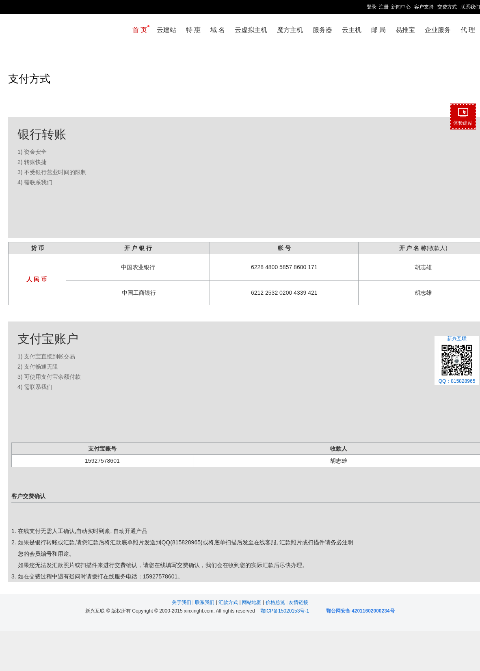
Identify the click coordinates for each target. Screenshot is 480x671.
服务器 (322, 29)
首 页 (139, 29)
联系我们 (470, 7)
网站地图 (252, 602)
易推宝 (405, 29)
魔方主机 (290, 29)
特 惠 (193, 29)
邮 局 (378, 29)
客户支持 (424, 7)
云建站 (166, 29)
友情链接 (298, 602)
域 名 (217, 29)
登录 (371, 7)
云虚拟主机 (251, 29)
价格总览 (276, 602)
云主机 (351, 29)
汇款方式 (228, 602)
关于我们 (182, 602)
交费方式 (447, 7)
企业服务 (438, 29)
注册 (384, 7)
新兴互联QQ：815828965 (457, 360)
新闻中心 (401, 7)
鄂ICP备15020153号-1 (284, 611)
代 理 (468, 29)
